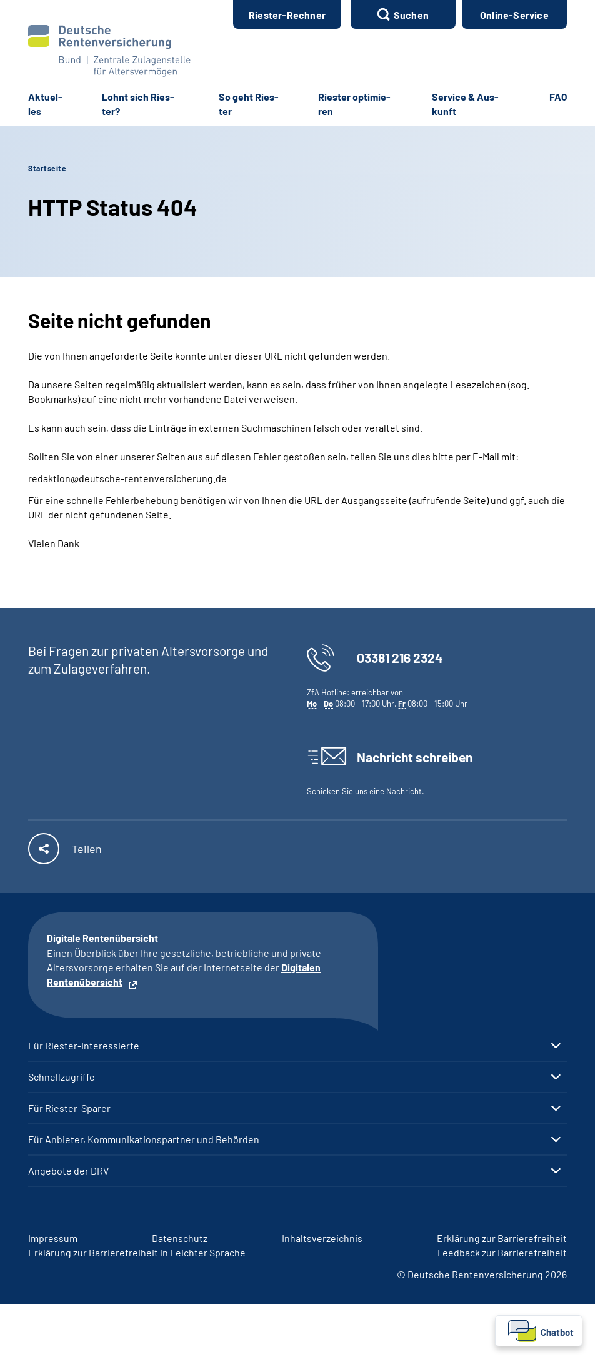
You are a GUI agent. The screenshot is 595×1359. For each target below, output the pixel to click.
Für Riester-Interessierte (83, 1046)
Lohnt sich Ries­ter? (138, 104)
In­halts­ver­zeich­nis (322, 1238)
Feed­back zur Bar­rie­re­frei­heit (502, 1252)
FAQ (558, 97)
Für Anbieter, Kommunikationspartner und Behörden (143, 1139)
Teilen (87, 849)
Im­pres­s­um (53, 1238)
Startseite (47, 168)
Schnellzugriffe (61, 1077)
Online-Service (514, 15)
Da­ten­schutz (180, 1238)
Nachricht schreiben (414, 757)
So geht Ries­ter (249, 104)
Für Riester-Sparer (69, 1108)
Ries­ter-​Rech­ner (287, 15)
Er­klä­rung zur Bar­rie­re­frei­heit (502, 1238)
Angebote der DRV (68, 1171)
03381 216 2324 (400, 657)
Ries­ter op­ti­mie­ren (354, 104)
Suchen (411, 15)
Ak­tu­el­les (45, 104)
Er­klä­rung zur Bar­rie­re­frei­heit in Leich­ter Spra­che (137, 1252)
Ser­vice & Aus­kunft (465, 104)
